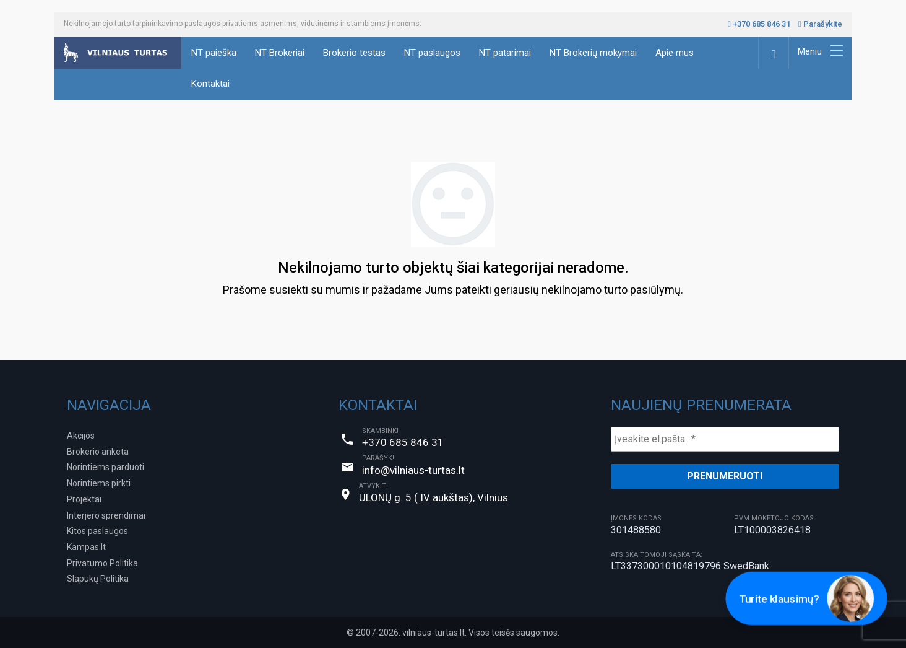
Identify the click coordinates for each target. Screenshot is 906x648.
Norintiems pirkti (99, 483)
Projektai (84, 499)
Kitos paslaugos (97, 531)
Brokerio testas (354, 52)
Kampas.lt (86, 547)
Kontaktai (210, 83)
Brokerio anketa (98, 452)
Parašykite (820, 23)
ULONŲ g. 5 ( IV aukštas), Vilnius (433, 497)
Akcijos (81, 435)
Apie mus (674, 52)
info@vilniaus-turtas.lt (413, 470)
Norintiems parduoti (105, 467)
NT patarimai (505, 52)
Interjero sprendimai (106, 515)
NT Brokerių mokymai (593, 52)
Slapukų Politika (98, 579)
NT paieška (213, 52)
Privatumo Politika (102, 563)
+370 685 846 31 (759, 23)
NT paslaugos (432, 52)
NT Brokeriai (279, 52)
